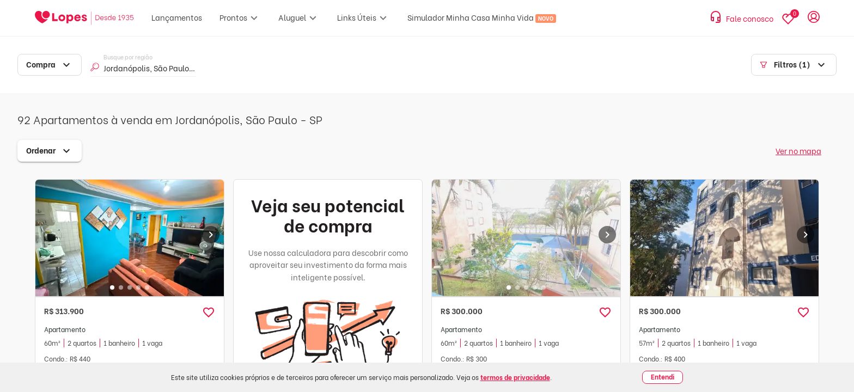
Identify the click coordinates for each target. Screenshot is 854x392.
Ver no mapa (798, 150)
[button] (208, 312)
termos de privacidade (515, 377)
